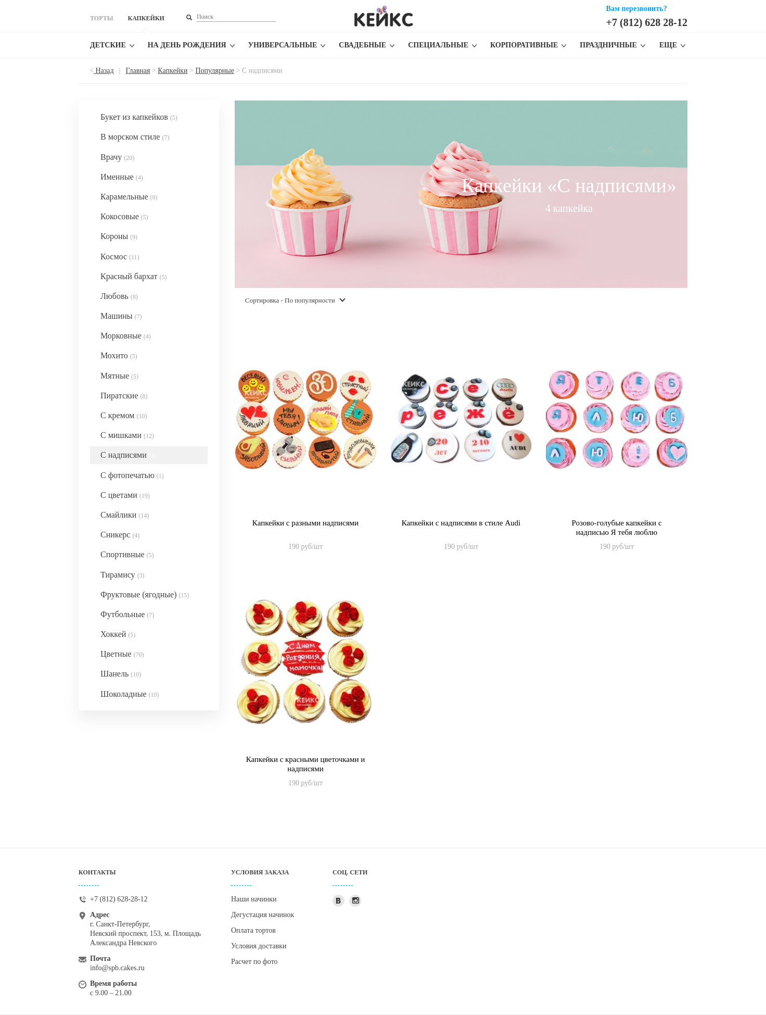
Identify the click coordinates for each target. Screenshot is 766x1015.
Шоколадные (129, 694)
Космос (119, 256)
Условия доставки (259, 946)
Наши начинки (254, 899)
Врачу (117, 157)
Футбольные (127, 614)
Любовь (119, 296)
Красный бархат (133, 276)
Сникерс (119, 534)
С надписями (128, 454)
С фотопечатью (132, 475)
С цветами (125, 495)
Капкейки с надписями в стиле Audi (461, 523)
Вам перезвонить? (636, 8)
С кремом (123, 415)
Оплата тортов (253, 930)
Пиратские (124, 395)
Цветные (122, 653)
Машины (121, 315)
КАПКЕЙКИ (145, 18)
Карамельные (129, 196)
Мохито (118, 355)
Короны (118, 236)
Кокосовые (124, 216)
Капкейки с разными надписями (305, 523)
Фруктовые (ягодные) (144, 594)
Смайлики (124, 514)
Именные (121, 176)
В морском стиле (134, 136)
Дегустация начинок (262, 915)
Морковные (125, 335)
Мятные (119, 375)
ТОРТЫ (101, 18)
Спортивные (127, 554)
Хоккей (117, 634)
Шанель (120, 673)
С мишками (127, 435)
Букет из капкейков (138, 116)
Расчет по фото (254, 962)
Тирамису (122, 574)
